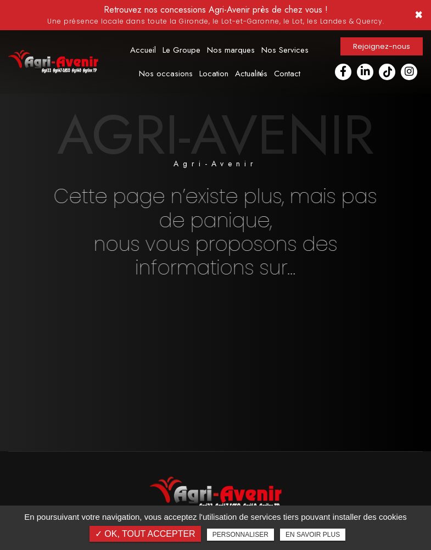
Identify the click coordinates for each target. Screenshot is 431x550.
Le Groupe (181, 50)
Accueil (143, 50)
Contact (287, 74)
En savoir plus (313, 534)
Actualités (251, 74)
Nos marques (231, 50)
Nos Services (285, 50)
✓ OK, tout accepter (145, 533)
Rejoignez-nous (381, 46)
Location (213, 74)
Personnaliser (240, 534)
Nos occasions (166, 74)
